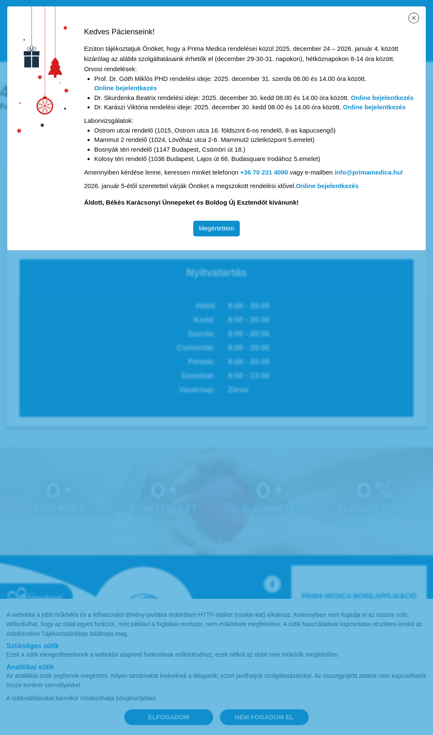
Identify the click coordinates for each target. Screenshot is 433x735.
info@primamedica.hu (367, 172)
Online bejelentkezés (125, 88)
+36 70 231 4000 (264, 172)
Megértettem (216, 228)
